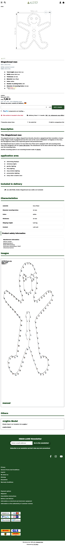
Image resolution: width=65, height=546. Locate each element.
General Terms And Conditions (10, 469)
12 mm (35, 210)
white (34, 214)
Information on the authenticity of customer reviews (17, 503)
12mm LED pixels (24, 145)
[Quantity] (24, 107)
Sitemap (3, 477)
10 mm (35, 218)
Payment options (6, 491)
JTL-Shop (35, 544)
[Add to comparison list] (46, 12)
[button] (60, 2)
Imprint (3, 472)
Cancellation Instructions (8, 496)
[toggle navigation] (1, 2)
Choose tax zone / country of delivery (13, 103)
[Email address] (21, 443)
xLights (24, 424)
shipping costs (17, 101)
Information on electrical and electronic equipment (16, 501)
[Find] (5, 2)
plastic (38, 149)
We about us (4, 474)
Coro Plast (36, 206)
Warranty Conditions (7, 482)
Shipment (4, 493)
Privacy (3, 467)
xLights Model (6, 427)
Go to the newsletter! (41, 443)
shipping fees (39, 542)
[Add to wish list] (50, 12)
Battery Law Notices (7, 498)
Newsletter (4, 479)
